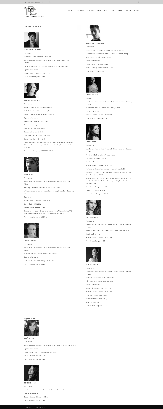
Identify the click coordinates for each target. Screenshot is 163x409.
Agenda (120, 10)
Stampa (112, 10)
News (105, 10)
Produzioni (90, 10)
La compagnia (79, 10)
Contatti (136, 10)
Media (99, 10)
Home (70, 10)
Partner (128, 10)
